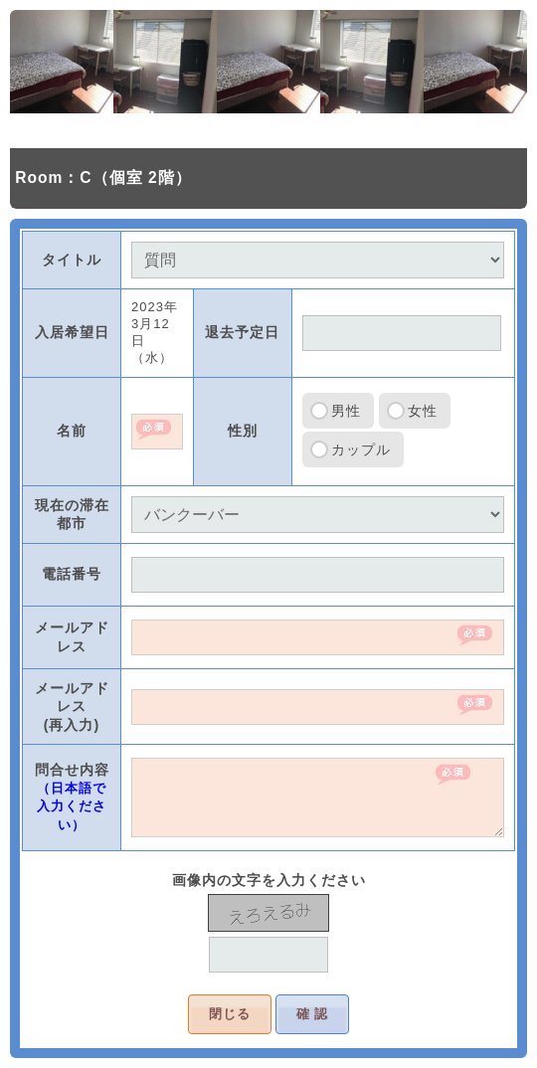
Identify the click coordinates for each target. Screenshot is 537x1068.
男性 (346, 411)
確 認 (312, 1013)
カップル (361, 449)
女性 (423, 411)
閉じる (230, 1013)
